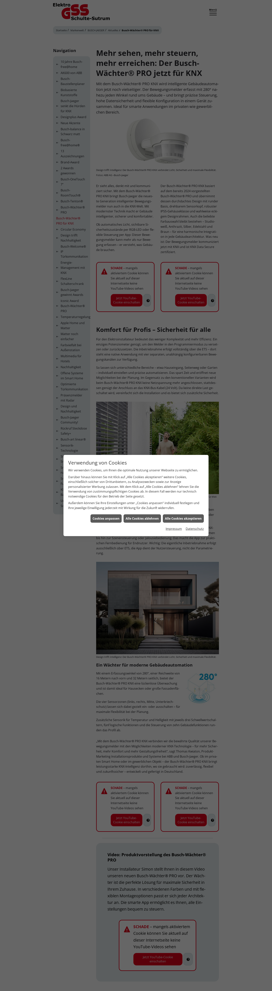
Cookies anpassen (106, 517)
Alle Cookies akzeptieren (183, 517)
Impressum (174, 527)
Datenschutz (195, 527)
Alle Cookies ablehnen (142, 517)
